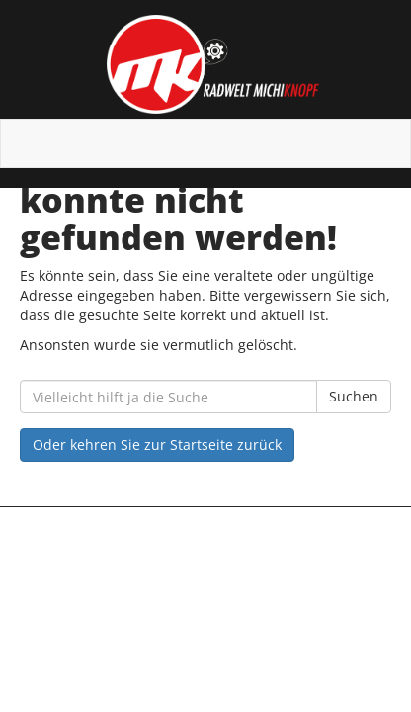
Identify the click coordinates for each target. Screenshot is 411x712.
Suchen (353, 396)
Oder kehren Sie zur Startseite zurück (157, 444)
